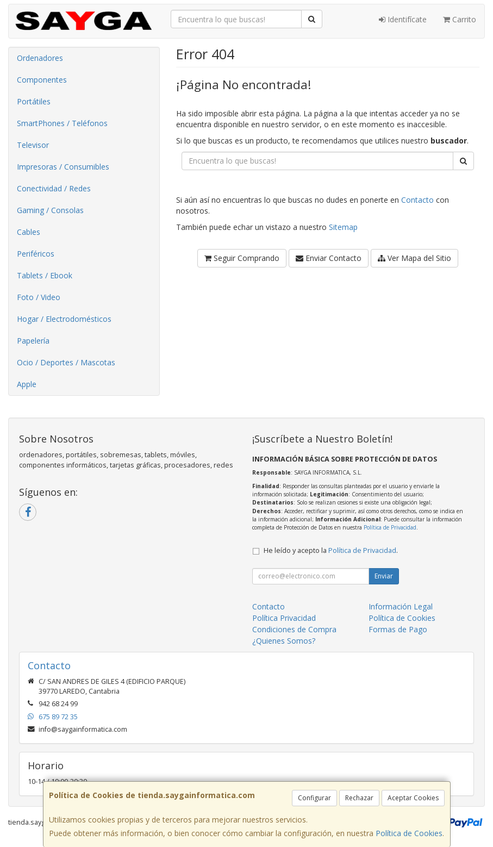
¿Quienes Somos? (283, 641)
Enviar (384, 576)
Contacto (417, 200)
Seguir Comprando (241, 258)
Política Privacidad (284, 618)
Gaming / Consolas (50, 210)
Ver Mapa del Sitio (414, 258)
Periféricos (35, 253)
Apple (26, 384)
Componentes (42, 79)
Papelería (33, 340)
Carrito (459, 19)
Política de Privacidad (390, 527)
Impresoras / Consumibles (63, 166)
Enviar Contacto (328, 258)
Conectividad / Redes (54, 188)
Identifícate (403, 19)
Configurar (314, 797)
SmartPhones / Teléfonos (62, 123)
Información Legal (401, 606)
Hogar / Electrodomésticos (64, 319)
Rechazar (359, 797)
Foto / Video (38, 297)
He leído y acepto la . (331, 550)
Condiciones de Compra (294, 629)
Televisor (33, 145)
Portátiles (34, 101)
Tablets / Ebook (44, 275)
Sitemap (343, 227)
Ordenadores (40, 58)
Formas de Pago (398, 629)
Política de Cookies (409, 833)
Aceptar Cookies (413, 797)
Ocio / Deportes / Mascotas (66, 362)
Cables (28, 232)
